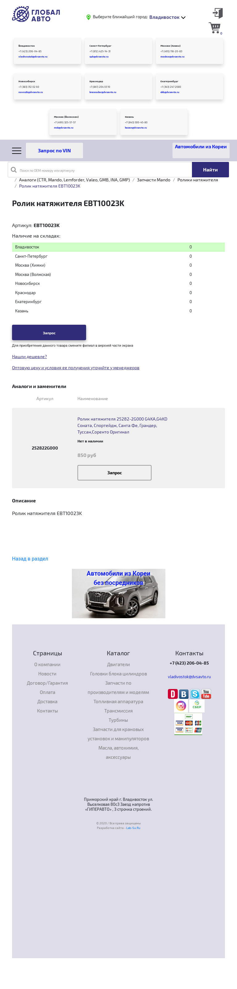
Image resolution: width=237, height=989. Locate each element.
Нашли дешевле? (29, 356)
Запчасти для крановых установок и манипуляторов (118, 733)
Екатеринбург (169, 81)
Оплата (47, 692)
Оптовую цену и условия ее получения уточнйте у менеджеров (75, 367)
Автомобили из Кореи (201, 146)
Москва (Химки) (170, 45)
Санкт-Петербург (100, 45)
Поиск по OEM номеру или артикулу (43, 170)
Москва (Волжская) (66, 116)
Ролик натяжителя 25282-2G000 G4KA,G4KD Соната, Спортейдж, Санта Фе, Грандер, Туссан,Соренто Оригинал (122, 425)
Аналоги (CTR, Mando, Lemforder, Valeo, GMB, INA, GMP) (74, 179)
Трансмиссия (118, 710)
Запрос (49, 333)
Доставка (47, 701)
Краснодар (96, 81)
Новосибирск (27, 81)
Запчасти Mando (153, 179)
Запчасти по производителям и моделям (118, 687)
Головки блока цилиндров (118, 673)
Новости (47, 673)
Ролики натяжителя (197, 179)
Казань (129, 116)
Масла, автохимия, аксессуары (118, 752)
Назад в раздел (30, 559)
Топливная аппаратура (118, 701)
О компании (47, 664)
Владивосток (27, 45)
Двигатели (118, 664)
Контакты (47, 710)
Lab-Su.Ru (133, 828)
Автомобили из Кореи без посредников (118, 578)
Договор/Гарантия (47, 683)
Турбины (118, 720)
